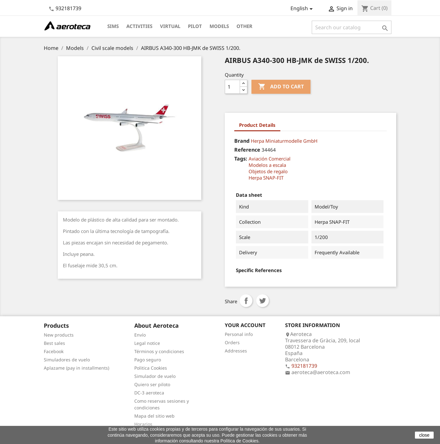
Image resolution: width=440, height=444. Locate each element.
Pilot (195, 26)
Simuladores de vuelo (67, 360)
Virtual (170, 26)
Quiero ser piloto (152, 384)
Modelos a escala (267, 165)
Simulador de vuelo (155, 376)
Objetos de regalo (268, 171)
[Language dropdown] (302, 9)
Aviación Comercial (269, 158)
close (424, 435)
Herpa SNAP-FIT (266, 177)
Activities (139, 26)
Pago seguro (147, 360)
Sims (113, 26)
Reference (247, 150)
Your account (245, 325)
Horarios (143, 424)
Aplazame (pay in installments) (76, 368)
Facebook (53, 351)
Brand (242, 141)
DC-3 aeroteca (149, 393)
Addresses (236, 351)
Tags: (240, 158)
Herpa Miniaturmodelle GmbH (284, 141)
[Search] (351, 27)
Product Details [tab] (257, 125)
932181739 (68, 8)
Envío (140, 335)
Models (219, 26)
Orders (232, 342)
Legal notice (147, 343)
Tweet (262, 300)
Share (246, 300)
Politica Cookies (150, 368)
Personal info (239, 334)
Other (244, 26)
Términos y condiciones (159, 351)
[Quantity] (232, 87)
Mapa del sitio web (154, 416)
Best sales (54, 343)
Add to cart (281, 87)
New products (59, 335)
